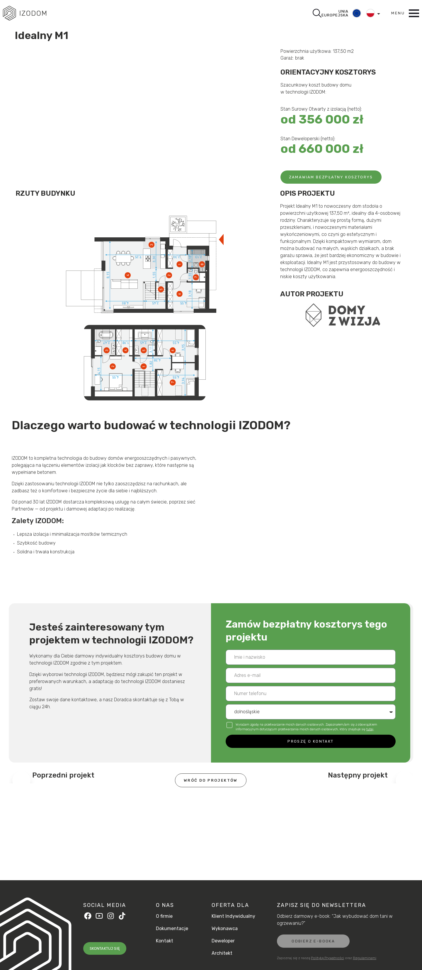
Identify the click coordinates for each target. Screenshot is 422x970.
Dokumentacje (172, 928)
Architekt (222, 953)
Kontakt (164, 941)
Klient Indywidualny (233, 916)
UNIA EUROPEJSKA (334, 13)
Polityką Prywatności (327, 958)
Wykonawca (225, 928)
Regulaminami (364, 958)
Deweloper (223, 941)
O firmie (164, 916)
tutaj (369, 729)
